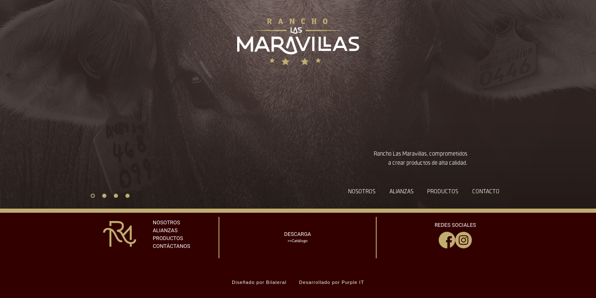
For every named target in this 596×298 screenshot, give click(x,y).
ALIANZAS (165, 230)
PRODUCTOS (168, 238)
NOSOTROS (166, 222)
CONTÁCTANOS (171, 246)
